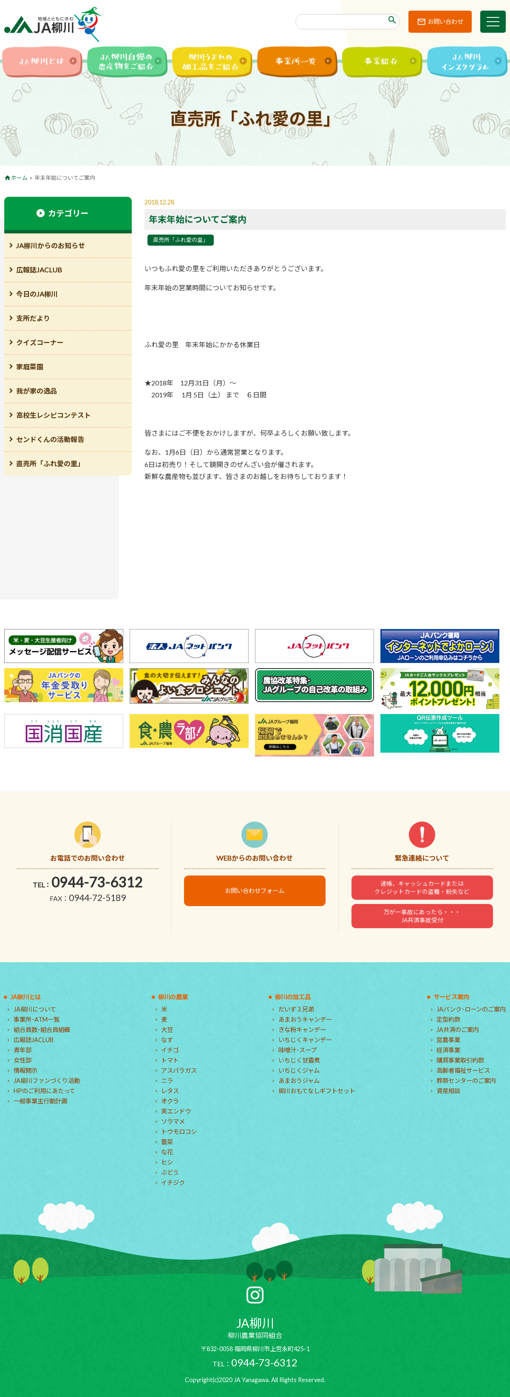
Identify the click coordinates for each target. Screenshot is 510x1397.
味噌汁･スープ (297, 1050)
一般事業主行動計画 (40, 1101)
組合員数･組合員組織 (42, 1029)
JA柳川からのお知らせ (50, 245)
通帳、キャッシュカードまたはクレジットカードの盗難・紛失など (422, 887)
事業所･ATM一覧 (37, 1019)
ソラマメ (173, 1121)
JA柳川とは (25, 996)
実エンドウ (176, 1111)
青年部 (22, 1050)
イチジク (173, 1182)
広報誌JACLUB (39, 270)
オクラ (170, 1101)
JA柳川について (35, 1009)
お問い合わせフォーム (254, 890)
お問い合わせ (445, 21)
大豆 (167, 1029)
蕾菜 (167, 1141)
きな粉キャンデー (302, 1029)
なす (167, 1039)
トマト (170, 1060)
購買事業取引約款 (460, 1060)
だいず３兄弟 (296, 1009)
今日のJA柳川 (37, 294)
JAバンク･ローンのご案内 (471, 1009)
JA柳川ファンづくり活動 (47, 1080)
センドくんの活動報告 (50, 439)
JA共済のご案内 (457, 1029)
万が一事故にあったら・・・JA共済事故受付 (422, 916)
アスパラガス (179, 1070)
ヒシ (167, 1162)
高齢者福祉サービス (463, 1070)
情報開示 (25, 1070)
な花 (167, 1152)
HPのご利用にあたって (44, 1090)
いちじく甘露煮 (299, 1060)
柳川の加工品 (293, 996)
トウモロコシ (179, 1131)
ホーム (19, 177)
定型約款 (448, 1019)
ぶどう (170, 1172)
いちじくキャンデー (305, 1039)
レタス (170, 1090)
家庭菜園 (29, 367)
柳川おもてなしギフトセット (316, 1090)
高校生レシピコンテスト (53, 415)
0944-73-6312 (96, 882)
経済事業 (448, 1050)
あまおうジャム (299, 1080)
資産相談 (448, 1090)
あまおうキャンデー (305, 1019)
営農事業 (448, 1039)
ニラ (167, 1080)
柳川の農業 (173, 996)
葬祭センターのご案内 (466, 1080)
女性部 (22, 1060)
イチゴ (170, 1050)
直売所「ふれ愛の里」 (180, 239)
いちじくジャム (299, 1070)
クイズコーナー (40, 342)
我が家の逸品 (36, 391)
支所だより (33, 318)
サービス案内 (451, 996)
